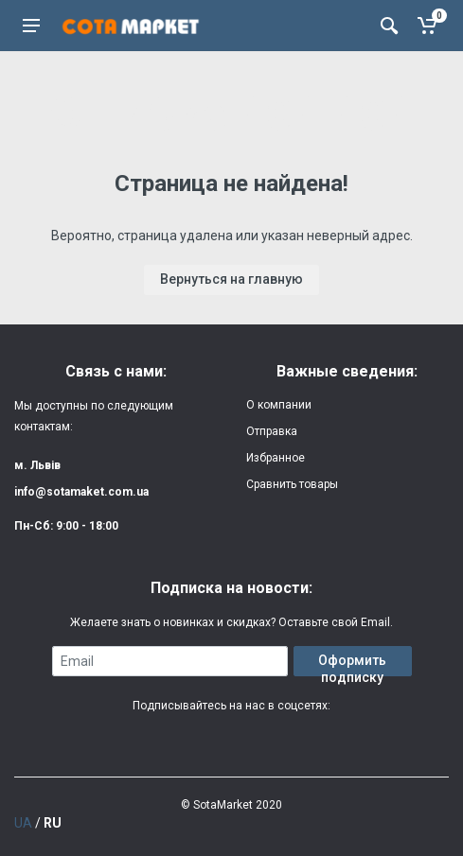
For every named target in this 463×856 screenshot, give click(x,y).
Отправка (271, 431)
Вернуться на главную (231, 279)
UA (23, 822)
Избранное (275, 457)
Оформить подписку (352, 664)
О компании (279, 404)
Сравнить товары (292, 484)
